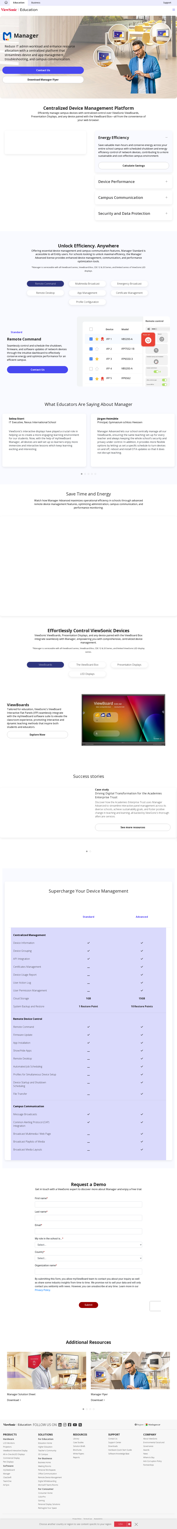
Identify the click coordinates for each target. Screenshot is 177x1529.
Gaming (41, 1500)
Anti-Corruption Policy (152, 1461)
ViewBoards (45, 664)
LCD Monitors (9, 1443)
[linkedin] (60, 1425)
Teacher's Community (47, 1450)
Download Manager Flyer (43, 79)
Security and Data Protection (124, 213)
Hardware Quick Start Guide (120, 1450)
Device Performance (116, 181)
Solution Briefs (79, 1446)
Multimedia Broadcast (87, 283)
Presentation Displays (129, 664)
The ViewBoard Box (87, 664)
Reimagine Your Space (47, 1508)
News (145, 1453)
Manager (6, 1473)
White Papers (78, 1453)
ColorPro (42, 1496)
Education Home (45, 1443)
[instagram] (65, 1425)
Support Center (114, 1442)
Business (35, 2)
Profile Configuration (87, 302)
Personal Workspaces (47, 1470)
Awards (146, 1450)
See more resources (133, 827)
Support (167, 2)
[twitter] (81, 1425)
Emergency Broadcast (129, 283)
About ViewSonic (150, 1438)
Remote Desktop (45, 293)
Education (18, 2)
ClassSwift (7, 1477)
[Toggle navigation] (173, 9)
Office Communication (47, 1473)
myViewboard (9, 1470)
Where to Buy (148, 1457)
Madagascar (152, 1424)
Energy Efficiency (113, 137)
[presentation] (88, 1255)
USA (121, 1524)
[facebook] (70, 1425)
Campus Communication (120, 197)
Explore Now (37, 734)
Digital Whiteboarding (47, 1481)
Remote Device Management (50, 1477)
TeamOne (7, 1481)
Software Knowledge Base (118, 1453)
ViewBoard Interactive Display (15, 1450)
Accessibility (98, 1519)
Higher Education (45, 1446)
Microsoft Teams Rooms (48, 1485)
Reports (76, 1457)
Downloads (113, 1446)
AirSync (6, 1485)
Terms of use (88, 1519)
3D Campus (43, 1454)
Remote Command (45, 283)
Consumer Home (45, 1493)
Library (76, 1438)
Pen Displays (8, 1461)
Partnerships (148, 1465)
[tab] (81, 474)
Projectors (7, 1446)
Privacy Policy (76, 1519)
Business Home (44, 1462)
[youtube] (76, 1425)
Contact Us (43, 70)
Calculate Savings (134, 165)
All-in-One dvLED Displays (14, 1454)
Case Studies (78, 1442)
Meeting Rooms (44, 1466)
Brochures (77, 1450)
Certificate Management (129, 293)
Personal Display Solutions (49, 1504)
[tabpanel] (44, 1377)
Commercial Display (11, 1458)
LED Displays (87, 674)
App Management (87, 293)
